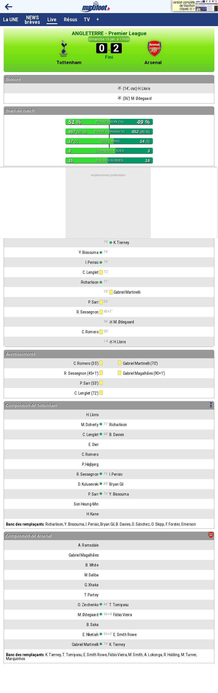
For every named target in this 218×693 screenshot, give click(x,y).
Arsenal (153, 62)
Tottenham (68, 62)
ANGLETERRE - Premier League (109, 33)
